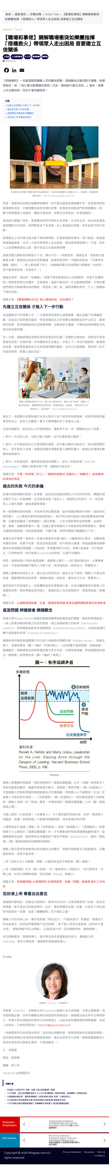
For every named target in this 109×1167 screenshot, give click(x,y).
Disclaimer (90, 1152)
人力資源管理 (16, 57)
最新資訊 (20, 14)
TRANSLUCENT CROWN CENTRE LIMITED (78, 1122)
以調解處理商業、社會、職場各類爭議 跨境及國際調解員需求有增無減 (61, 603)
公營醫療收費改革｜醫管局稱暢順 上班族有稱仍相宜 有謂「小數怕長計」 (39, 1096)
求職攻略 (35, 14)
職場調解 (36, 57)
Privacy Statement (73, 1152)
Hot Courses (9, 1138)
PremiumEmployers (10, 1124)
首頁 (8, 14)
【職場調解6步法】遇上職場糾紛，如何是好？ (45, 299)
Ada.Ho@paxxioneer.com (54, 1025)
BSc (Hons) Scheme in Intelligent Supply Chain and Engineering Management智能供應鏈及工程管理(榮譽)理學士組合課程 (46, 1140)
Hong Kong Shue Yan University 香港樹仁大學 (82, 1146)
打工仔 (27, 57)
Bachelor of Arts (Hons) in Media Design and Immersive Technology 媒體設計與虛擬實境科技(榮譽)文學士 (82, 1139)
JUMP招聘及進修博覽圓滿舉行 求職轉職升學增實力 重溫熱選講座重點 (38, 1103)
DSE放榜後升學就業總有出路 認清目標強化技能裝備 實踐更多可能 (36, 1100)
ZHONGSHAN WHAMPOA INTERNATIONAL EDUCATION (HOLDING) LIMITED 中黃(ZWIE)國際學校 (46, 1124)
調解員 (45, 57)
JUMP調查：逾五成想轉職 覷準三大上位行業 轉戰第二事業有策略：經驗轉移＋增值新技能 (47, 1093)
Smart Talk (52, 14)
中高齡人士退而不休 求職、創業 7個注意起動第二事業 (31, 1090)
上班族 (6, 57)
